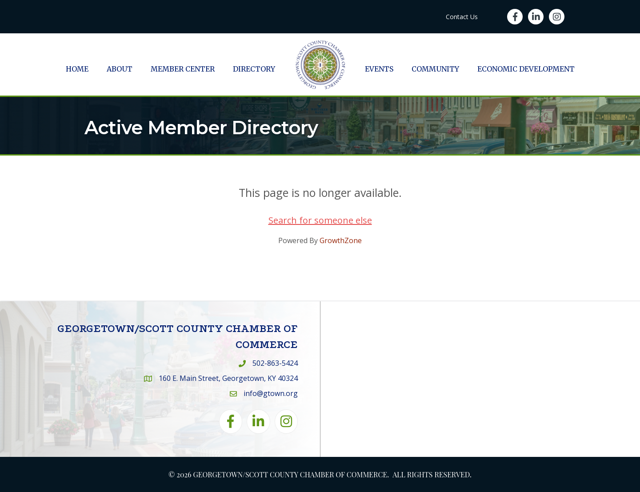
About (119, 68)
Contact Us (462, 16)
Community (435, 68)
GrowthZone (341, 240)
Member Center (183, 68)
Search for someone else (320, 220)
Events (379, 68)
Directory (254, 68)
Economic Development (526, 68)
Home (77, 68)
